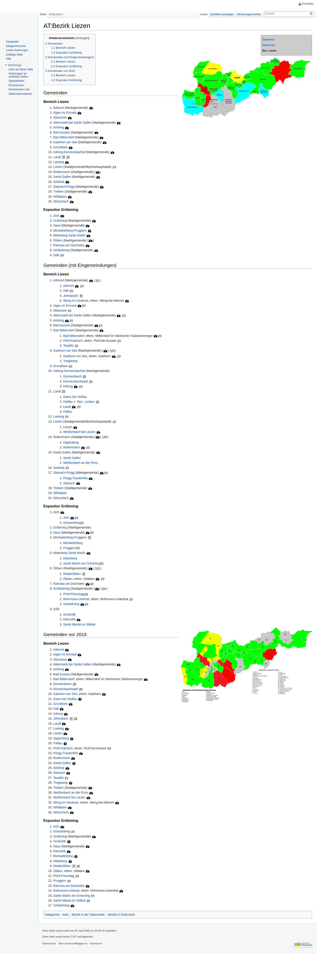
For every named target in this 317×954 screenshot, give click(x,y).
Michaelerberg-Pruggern (70, 230)
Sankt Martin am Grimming (82, 563)
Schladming (62, 250)
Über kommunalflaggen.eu (73, 944)
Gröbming (61, 221)
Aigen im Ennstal (65, 113)
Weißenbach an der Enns (81, 463)
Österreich (268, 39)
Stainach (70, 483)
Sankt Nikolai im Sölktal (80, 624)
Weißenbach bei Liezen (80, 432)
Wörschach (62, 201)
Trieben (59, 191)
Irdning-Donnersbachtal (70, 152)
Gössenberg (72, 522)
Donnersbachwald (76, 381)
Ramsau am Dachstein (69, 245)
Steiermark (268, 45)
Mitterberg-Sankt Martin (70, 235)
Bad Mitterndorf (64, 137)
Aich (57, 215)
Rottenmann (62, 172)
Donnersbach (73, 376)
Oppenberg (71, 442)
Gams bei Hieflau (76, 397)
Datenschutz (50, 944)
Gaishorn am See (66, 142)
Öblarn (58, 240)
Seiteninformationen (20, 93)
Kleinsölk (70, 619)
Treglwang (71, 361)
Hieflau (69, 402)
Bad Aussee (62, 132)
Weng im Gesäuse (76, 301)
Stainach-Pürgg (65, 187)
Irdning (69, 386)
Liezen (58, 167)
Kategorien (53, 915)
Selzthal (59, 182)
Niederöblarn (73, 574)
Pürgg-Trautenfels (76, 478)
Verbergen (83, 38)
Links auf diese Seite (21, 69)
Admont (59, 108)
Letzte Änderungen (17, 50)
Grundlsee (61, 147)
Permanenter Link (19, 89)
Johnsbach (71, 295)
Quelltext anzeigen (222, 14)
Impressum (97, 944)
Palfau (68, 412)
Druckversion (16, 85)
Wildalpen (61, 196)
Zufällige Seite (14, 54)
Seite (43, 14)
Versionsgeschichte (248, 14)
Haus (57, 225)
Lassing (59, 162)
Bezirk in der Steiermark (89, 915)
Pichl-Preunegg (74, 594)
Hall (66, 291)
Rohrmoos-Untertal (77, 599)
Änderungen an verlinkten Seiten (18, 75)
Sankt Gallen (63, 177)
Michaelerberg (74, 543)
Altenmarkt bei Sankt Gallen (73, 122)
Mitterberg (71, 558)
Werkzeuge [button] (14, 65)
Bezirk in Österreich (122, 915)
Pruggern (70, 548)
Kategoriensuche (16, 46)
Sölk (57, 255)
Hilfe (8, 58)
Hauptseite (12, 41)
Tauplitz (69, 345)
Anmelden (307, 3)
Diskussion (56, 14)
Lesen (203, 14)
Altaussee (61, 117)
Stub (66, 915)
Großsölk (70, 614)
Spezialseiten (16, 80)
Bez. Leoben (87, 402)
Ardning (59, 127)
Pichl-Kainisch (73, 341)
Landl (58, 157)
